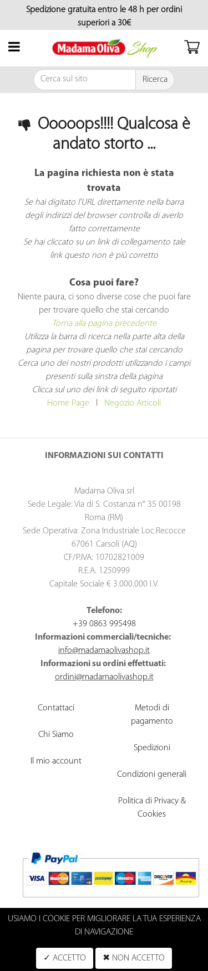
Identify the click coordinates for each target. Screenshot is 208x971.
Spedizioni (152, 748)
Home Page (68, 403)
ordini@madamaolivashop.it (104, 677)
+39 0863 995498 (104, 624)
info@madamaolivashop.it (104, 650)
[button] (155, 79)
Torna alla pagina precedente (104, 323)
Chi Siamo (56, 734)
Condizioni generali (151, 774)
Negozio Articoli (132, 403)
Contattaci (56, 708)
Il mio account (56, 761)
